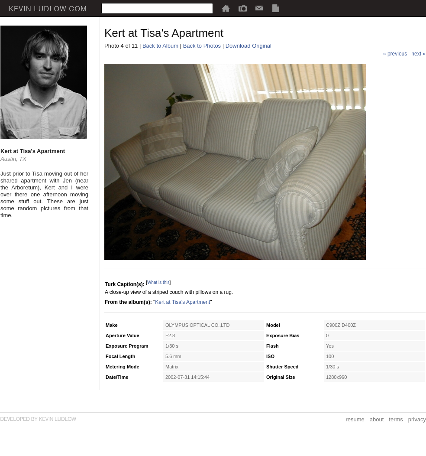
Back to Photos (202, 45)
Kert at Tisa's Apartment (182, 302)
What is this (158, 282)
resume (354, 419)
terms (396, 419)
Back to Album (160, 45)
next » (418, 54)
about (377, 419)
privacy (417, 419)
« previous (395, 54)
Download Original (248, 45)
